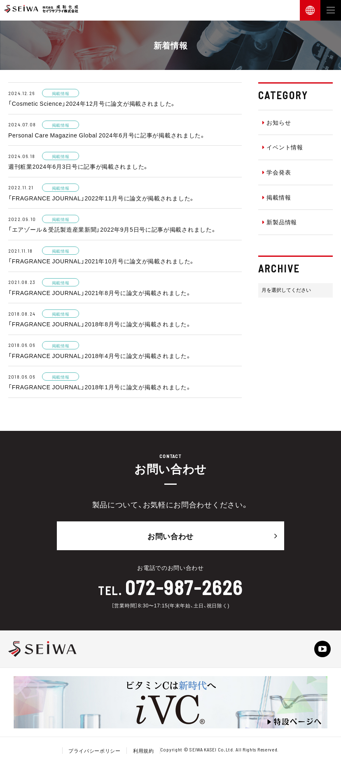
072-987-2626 (184, 587)
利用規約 (143, 750)
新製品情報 (279, 222)
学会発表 (276, 172)
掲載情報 (276, 197)
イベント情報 (282, 147)
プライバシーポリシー (94, 750)
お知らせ (276, 122)
